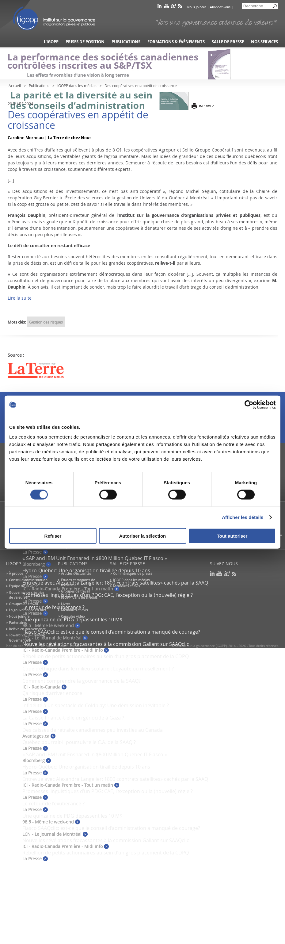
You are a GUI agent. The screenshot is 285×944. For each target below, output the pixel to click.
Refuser (53, 535)
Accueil (15, 85)
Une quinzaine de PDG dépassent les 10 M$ (72, 619)
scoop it (173, 7)
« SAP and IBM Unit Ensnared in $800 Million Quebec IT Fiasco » (94, 558)
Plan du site (14, 646)
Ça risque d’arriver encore (52, 693)
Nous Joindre (196, 7)
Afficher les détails (242, 517)
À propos (16, 573)
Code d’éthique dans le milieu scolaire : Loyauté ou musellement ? (98, 668)
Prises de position (85, 41)
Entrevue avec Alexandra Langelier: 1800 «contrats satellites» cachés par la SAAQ (115, 582)
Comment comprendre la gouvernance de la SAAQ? (81, 680)
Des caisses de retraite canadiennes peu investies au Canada (92, 730)
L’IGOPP (51, 41)
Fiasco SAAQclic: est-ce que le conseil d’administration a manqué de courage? (111, 631)
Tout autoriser (232, 535)
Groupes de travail (23, 603)
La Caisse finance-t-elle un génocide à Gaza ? (73, 717)
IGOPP (54, 18)
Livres (65, 603)
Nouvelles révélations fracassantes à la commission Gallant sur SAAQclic (105, 644)
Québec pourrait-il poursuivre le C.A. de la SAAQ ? (79, 742)
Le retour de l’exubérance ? (53, 607)
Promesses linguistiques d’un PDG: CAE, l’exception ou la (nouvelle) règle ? (107, 595)
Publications (126, 41)
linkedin (160, 7)
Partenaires (18, 622)
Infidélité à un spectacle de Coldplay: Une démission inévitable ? (95, 705)
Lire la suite (20, 298)
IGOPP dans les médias (77, 85)
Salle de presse (228, 41)
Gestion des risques (46, 322)
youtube (166, 7)
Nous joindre (19, 616)
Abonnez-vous (220, 7)
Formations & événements (176, 41)
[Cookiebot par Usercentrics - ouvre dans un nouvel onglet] (249, 404)
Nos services (264, 41)
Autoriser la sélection (142, 535)
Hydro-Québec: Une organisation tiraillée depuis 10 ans (86, 570)
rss (180, 7)
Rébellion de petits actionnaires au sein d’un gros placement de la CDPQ (105, 656)
